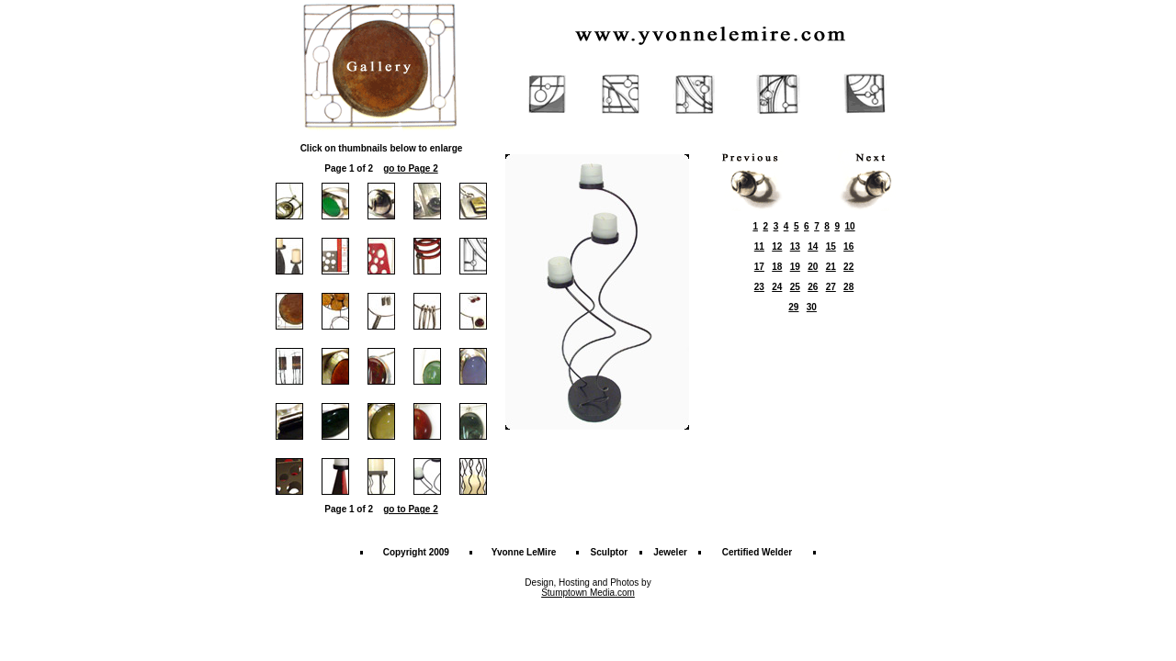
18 (777, 267)
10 (850, 226)
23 (759, 287)
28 (848, 287)
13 (795, 246)
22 (848, 267)
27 (831, 287)
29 (793, 307)
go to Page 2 (410, 168)
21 (831, 267)
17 (759, 267)
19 (795, 267)
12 (777, 246)
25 (795, 287)
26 (813, 287)
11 (759, 246)
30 (812, 307)
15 (831, 246)
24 (777, 287)
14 (813, 246)
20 (813, 267)
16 (848, 246)
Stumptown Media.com (588, 593)
